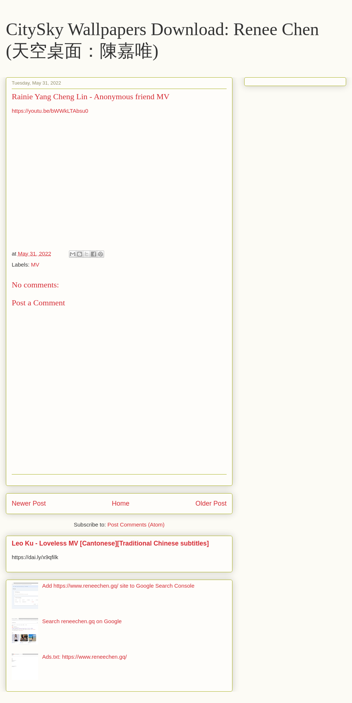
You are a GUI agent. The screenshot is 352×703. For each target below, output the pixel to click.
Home (120, 503)
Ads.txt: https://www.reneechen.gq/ (84, 657)
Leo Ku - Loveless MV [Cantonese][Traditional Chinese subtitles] (110, 543)
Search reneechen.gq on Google (82, 621)
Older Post (211, 503)
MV (35, 264)
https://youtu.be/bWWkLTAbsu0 (50, 111)
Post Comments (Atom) (136, 524)
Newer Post (29, 503)
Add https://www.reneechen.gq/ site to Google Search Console (118, 586)
